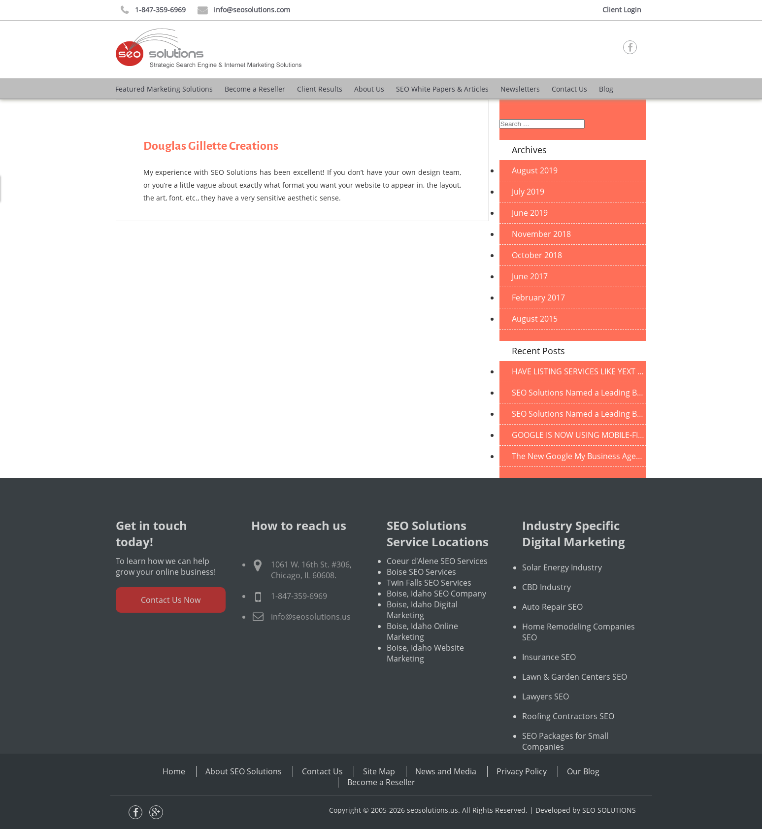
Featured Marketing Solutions (164, 89)
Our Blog (583, 771)
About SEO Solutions (243, 771)
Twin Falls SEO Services (429, 603)
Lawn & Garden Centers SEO (574, 698)
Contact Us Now (170, 621)
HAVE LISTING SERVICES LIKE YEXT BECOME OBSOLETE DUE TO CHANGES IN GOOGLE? (579, 371)
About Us (369, 89)
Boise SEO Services (421, 593)
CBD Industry (546, 608)
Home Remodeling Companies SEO (578, 653)
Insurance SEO (549, 678)
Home (174, 771)
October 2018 (537, 255)
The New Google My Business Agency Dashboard (579, 456)
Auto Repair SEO (552, 628)
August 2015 (535, 318)
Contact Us (569, 89)
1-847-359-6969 (153, 10)
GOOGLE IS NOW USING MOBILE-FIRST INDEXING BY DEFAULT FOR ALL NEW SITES (579, 435)
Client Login (621, 9)
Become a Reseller (255, 89)
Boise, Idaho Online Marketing (422, 652)
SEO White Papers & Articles (442, 89)
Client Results (319, 89)
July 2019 (528, 191)
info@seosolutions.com (244, 10)
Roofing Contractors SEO (568, 737)
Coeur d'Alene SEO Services (437, 582)
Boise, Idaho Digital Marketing (422, 631)
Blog (606, 89)
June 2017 (530, 276)
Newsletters (520, 89)
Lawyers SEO (545, 717)
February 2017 (538, 297)
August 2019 (535, 170)
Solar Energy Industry (562, 588)
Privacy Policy (522, 771)
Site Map (379, 771)
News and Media (445, 771)
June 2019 (530, 212)
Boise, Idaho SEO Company (436, 614)
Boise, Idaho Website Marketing (425, 674)
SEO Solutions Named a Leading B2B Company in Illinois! (579, 392)
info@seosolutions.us (311, 637)
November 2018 (541, 234)
